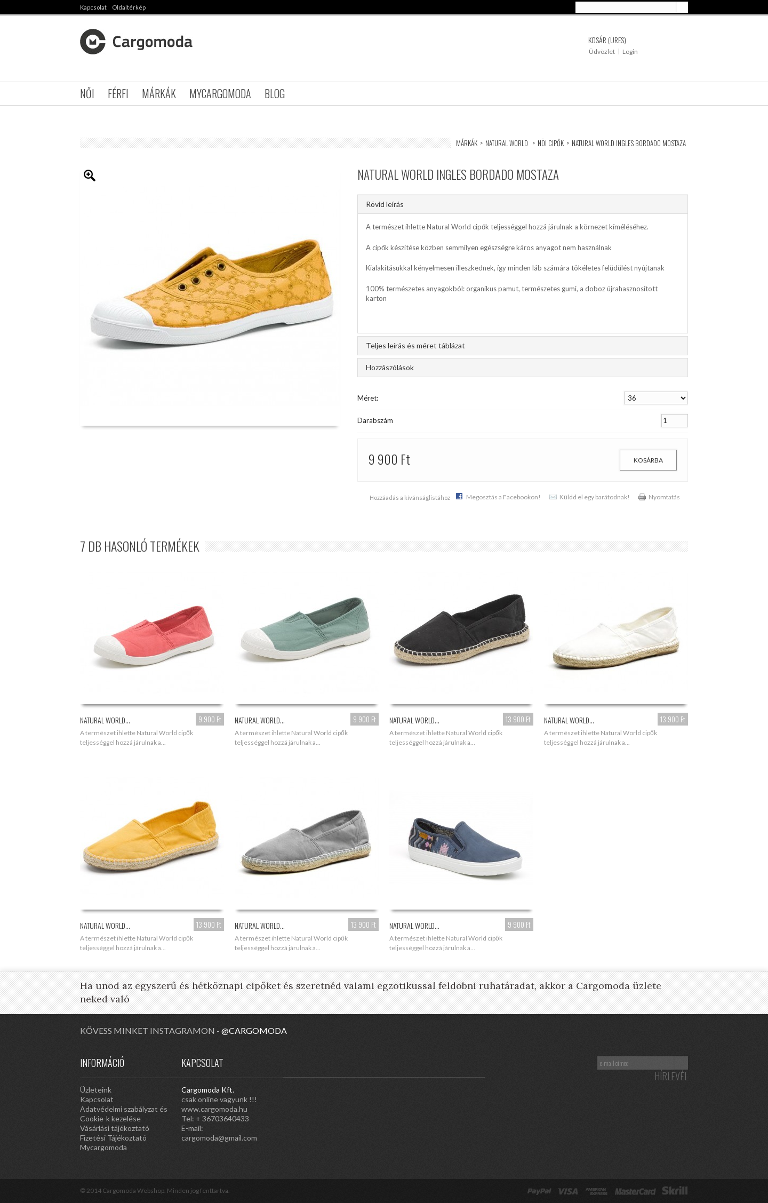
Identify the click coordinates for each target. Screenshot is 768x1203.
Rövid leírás (385, 204)
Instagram (389, 1062)
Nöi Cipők (551, 143)
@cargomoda (254, 1030)
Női (87, 93)
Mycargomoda (220, 93)
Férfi (118, 93)
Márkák (159, 93)
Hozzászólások (390, 367)
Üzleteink (95, 1089)
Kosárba (648, 460)
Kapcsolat (97, 1099)
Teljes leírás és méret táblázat (415, 345)
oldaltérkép (129, 7)
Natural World (507, 143)
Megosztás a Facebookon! (503, 497)
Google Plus (432, 1062)
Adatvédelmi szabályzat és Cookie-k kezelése (123, 1113)
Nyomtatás (664, 497)
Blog (275, 93)
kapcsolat (93, 7)
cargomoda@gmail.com (219, 1137)
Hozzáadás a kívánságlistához (410, 497)
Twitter (453, 1062)
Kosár (607, 39)
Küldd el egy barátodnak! (594, 497)
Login (630, 51)
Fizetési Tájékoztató (113, 1137)
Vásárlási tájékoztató (114, 1128)
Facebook (475, 1062)
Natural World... (105, 720)
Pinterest (411, 1062)
